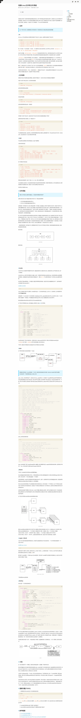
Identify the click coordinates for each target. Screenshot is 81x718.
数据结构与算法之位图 (57, 666)
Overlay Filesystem (25, 654)
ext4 (40, 285)
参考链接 (69, 21)
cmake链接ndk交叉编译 (24, 666)
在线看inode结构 (22, 268)
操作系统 (21, 664)
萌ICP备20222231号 (47, 711)
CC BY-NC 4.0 (60, 662)
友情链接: (27, 716)
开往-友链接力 (40, 713)
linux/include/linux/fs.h (25, 649)
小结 (68, 18)
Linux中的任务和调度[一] (26, 642)
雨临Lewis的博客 (53, 716)
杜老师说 (38, 716)
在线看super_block (22, 494)
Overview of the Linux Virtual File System (29, 651)
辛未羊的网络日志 (44, 716)
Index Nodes (23, 652)
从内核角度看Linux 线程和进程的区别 (29, 647)
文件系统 (69, 16)
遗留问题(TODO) (71, 19)
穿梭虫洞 (46, 713)
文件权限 (71, 13)
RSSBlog (35, 713)
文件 (68, 10)
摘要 (23, 12)
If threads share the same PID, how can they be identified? (33, 645)
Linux (58, 664)
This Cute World (32, 716)
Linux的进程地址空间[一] (26, 644)
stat (69, 15)
